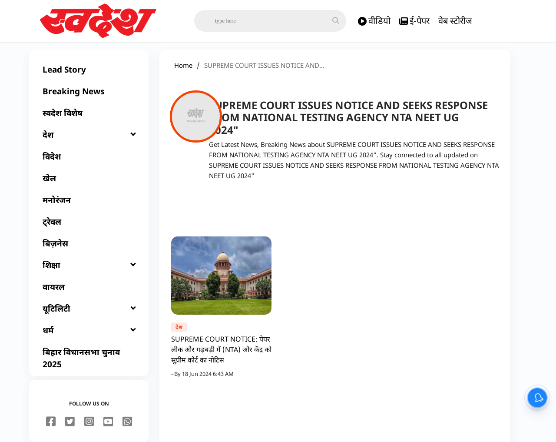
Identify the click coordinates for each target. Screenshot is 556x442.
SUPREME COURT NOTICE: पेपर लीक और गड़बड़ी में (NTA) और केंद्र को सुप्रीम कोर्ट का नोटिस (221, 356)
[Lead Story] (88, 76)
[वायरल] (88, 294)
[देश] (88, 141)
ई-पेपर (414, 21)
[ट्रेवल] (88, 228)
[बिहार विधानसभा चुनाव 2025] (88, 365)
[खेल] (88, 185)
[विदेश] (88, 163)
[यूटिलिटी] (88, 315)
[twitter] (70, 429)
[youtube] (108, 429)
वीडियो (374, 21)
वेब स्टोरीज (455, 21)
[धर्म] (88, 337)
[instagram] (89, 429)
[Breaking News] (88, 98)
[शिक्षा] (88, 272)
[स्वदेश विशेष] (88, 120)
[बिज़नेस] (88, 250)
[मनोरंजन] (88, 207)
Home (183, 72)
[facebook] (51, 429)
